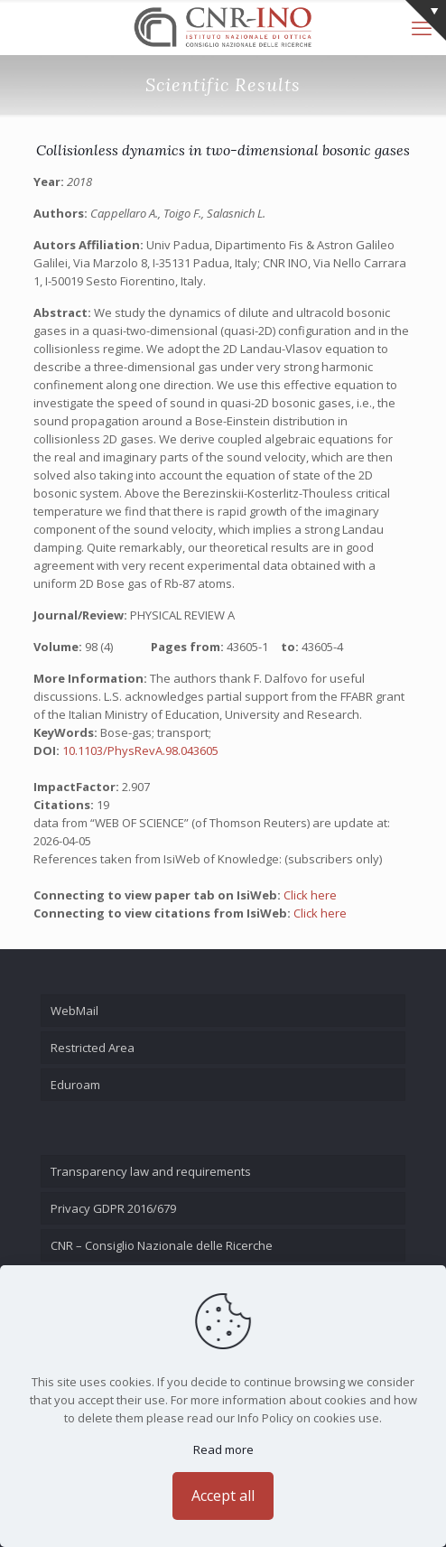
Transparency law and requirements (151, 1171)
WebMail (74, 1010)
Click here (310, 895)
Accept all (223, 1495)
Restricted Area (93, 1047)
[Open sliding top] (425, 20)
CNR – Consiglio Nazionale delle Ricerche (162, 1245)
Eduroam (75, 1084)
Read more (223, 1449)
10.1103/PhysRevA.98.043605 (140, 750)
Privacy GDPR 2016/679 (113, 1208)
